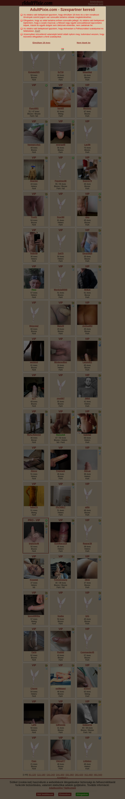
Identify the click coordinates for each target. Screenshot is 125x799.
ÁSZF (37, 31)
